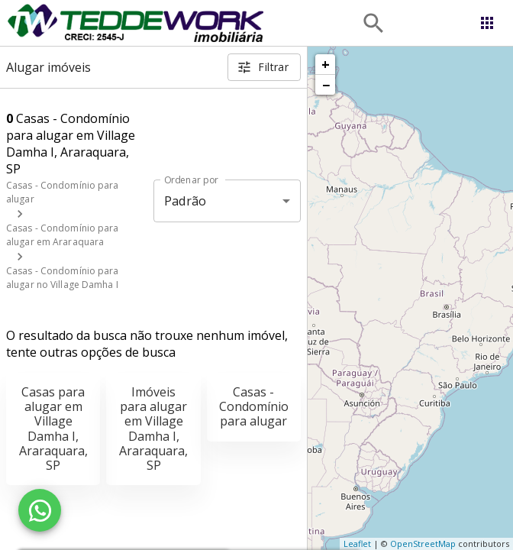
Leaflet (357, 543)
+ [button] (325, 64)
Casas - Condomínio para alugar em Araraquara (62, 235)
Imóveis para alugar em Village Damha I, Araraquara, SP (153, 428)
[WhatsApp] (39, 510)
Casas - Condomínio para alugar (254, 406)
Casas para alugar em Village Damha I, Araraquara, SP (53, 428)
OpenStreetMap (423, 543)
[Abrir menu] (487, 23)
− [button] (326, 85)
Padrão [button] (185, 200)
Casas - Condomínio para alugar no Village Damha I (62, 277)
